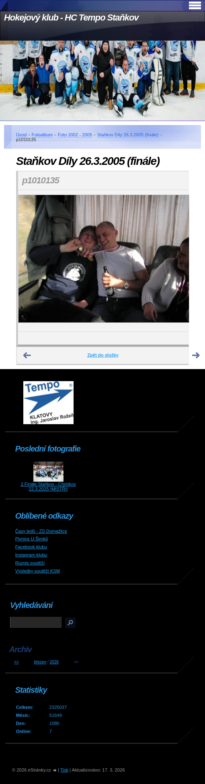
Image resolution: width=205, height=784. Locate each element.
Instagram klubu (31, 554)
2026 (54, 662)
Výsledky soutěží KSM (37, 571)
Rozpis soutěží (30, 562)
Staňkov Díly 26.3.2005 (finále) (128, 134)
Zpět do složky (103, 355)
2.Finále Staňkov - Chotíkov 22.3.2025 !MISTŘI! (48, 486)
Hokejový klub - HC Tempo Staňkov (71, 17)
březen (40, 662)
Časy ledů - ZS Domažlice (41, 531)
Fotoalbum (42, 134)
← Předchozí (27, 355)
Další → (196, 355)
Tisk (64, 770)
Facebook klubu (31, 546)
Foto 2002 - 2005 (75, 134)
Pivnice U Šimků (31, 538)
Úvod (21, 134)
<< (16, 662)
